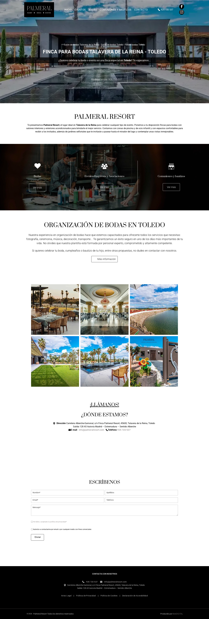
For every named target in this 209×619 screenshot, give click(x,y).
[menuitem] (68, 9)
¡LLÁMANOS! (104, 405)
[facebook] (181, 7)
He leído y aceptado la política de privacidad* (50, 522)
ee (175, 614)
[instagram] (181, 12)
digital (179, 614)
